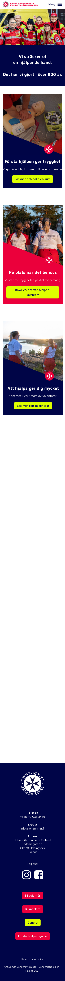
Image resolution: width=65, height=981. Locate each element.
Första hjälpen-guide (32, 936)
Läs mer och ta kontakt (33, 405)
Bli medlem (32, 909)
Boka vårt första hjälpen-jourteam (32, 292)
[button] (59, 4)
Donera (33, 922)
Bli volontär (32, 895)
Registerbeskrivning (32, 958)
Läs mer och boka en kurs (32, 179)
